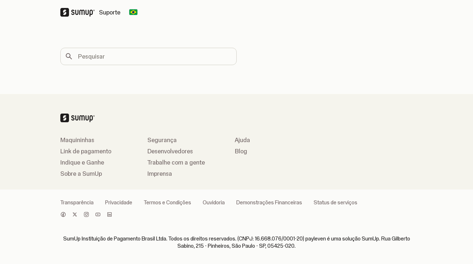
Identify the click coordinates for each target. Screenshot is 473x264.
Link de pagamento (85, 151)
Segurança (162, 140)
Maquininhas (77, 140)
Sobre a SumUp (81, 173)
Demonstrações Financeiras (269, 202)
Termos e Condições (167, 202)
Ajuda (242, 140)
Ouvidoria (214, 202)
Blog (241, 151)
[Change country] (133, 12)
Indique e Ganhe (82, 162)
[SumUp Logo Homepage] (79, 12)
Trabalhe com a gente (176, 162)
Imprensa (159, 173)
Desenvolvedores (170, 151)
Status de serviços (335, 202)
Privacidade (118, 202)
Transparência (77, 202)
